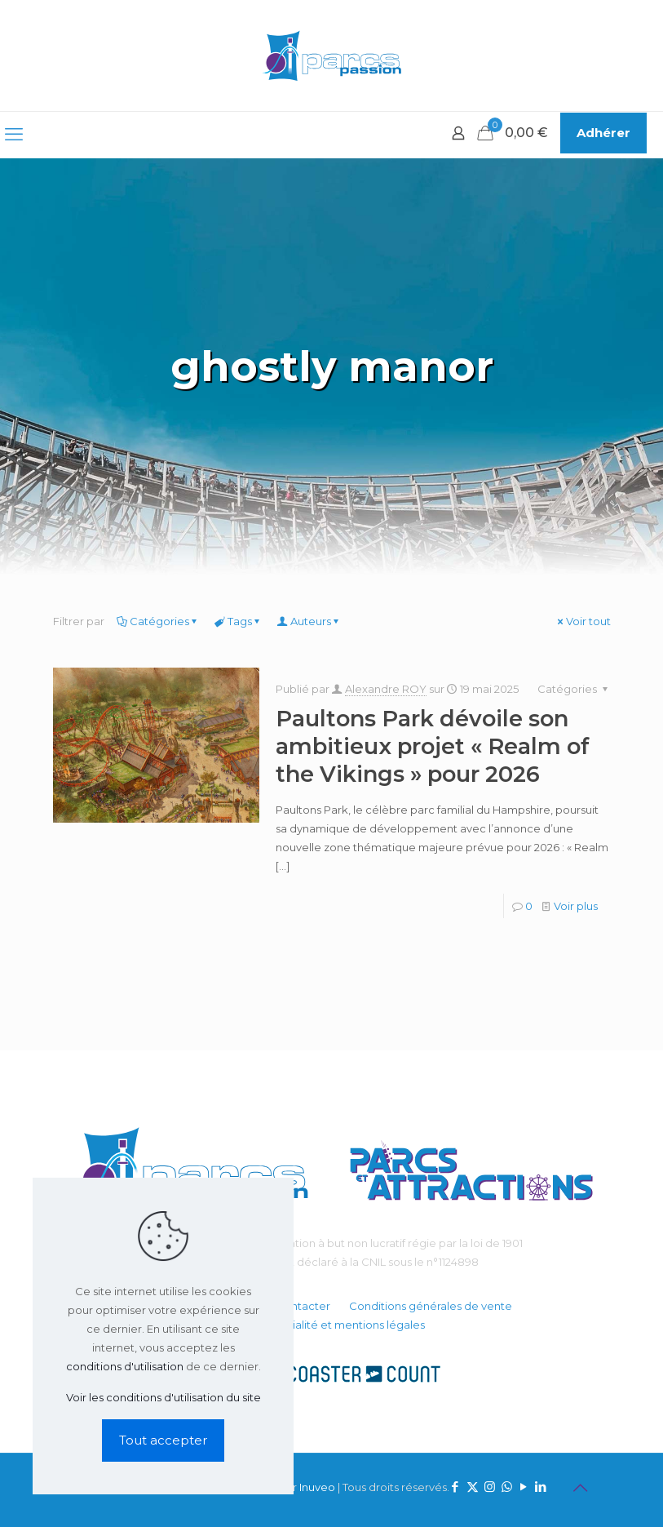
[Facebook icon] (455, 1486)
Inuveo (317, 1487)
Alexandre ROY (386, 688)
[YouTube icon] (524, 1486)
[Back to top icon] (581, 1488)
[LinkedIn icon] (541, 1486)
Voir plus (576, 905)
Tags (238, 621)
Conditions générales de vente (430, 1305)
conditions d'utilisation (124, 1366)
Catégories (158, 621)
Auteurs (309, 621)
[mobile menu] (14, 135)
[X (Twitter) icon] (472, 1486)
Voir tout (583, 621)
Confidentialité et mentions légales (332, 1324)
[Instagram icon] (490, 1486)
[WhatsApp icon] (507, 1486)
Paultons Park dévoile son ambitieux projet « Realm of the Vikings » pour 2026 (433, 746)
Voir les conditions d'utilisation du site (163, 1397)
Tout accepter (163, 1440)
